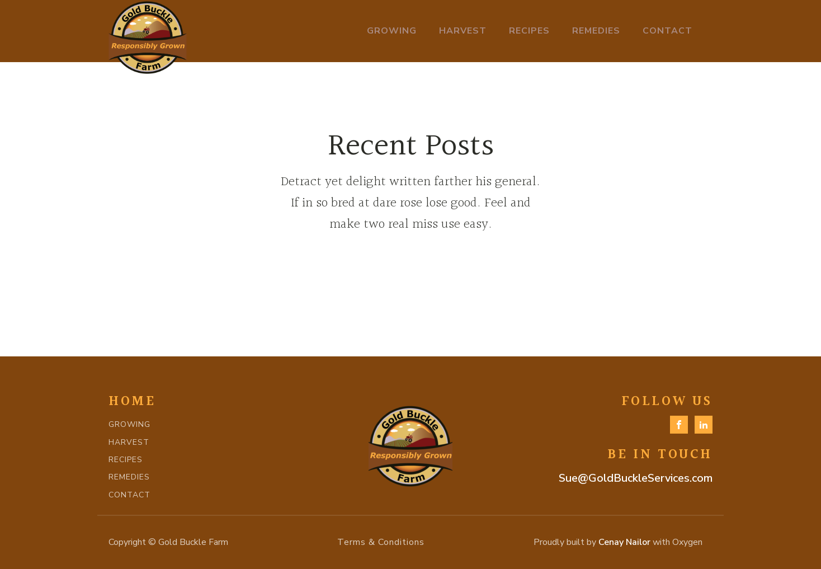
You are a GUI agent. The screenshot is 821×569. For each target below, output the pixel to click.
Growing (392, 31)
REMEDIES (129, 477)
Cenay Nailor (624, 542)
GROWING (129, 424)
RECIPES (125, 459)
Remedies (596, 31)
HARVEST (128, 442)
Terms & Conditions (380, 542)
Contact (667, 31)
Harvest (463, 31)
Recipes (529, 31)
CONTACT (129, 495)
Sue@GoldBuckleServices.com (636, 478)
